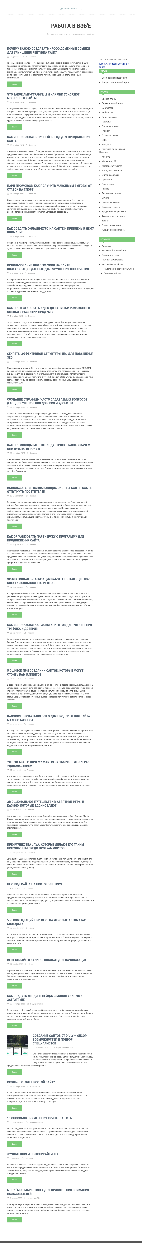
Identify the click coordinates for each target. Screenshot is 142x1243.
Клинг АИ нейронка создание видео (113, 59)
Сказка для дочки (110, 241)
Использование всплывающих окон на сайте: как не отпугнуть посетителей (49, 487)
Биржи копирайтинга (64, 1042)
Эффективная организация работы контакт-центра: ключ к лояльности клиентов (48, 578)
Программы (107, 173)
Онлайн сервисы (110, 164)
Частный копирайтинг (112, 250)
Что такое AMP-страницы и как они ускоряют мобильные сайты (43, 96)
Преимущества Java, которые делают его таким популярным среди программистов (45, 842)
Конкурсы (106, 138)
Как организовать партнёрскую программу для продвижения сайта (45, 536)
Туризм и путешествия (112, 203)
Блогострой (35, 1081)
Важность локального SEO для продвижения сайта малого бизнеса (48, 715)
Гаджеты (106, 116)
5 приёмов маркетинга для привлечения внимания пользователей (48, 1186)
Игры (32, 924)
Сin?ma (105, 186)
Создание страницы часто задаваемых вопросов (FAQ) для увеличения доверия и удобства (47, 399)
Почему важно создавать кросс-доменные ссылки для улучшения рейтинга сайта (48, 50)
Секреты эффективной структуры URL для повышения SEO (50, 354)
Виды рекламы (36, 999)
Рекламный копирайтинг (113, 237)
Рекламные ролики (111, 181)
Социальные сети (110, 195)
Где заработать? (68, 8)
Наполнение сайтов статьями (118, 254)
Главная (33, 56)
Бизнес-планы (108, 94)
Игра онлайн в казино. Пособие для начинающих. (47, 955)
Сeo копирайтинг (112, 259)
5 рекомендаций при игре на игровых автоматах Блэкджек (46, 918)
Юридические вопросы (112, 216)
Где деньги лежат (36, 1117)
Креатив (106, 147)
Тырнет (105, 208)
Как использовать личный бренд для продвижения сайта (48, 138)
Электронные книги (111, 212)
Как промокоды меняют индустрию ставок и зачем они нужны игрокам (48, 445)
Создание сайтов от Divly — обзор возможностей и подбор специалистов (60, 1034)
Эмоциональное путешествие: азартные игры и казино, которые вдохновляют (45, 800)
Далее (14, 84)
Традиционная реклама (113, 199)
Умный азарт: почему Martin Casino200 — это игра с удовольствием (48, 760)
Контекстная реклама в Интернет (117, 142)
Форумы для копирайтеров (114, 78)
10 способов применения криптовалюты (39, 1113)
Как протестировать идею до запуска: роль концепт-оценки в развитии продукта (50, 308)
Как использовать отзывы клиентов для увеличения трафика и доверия (49, 624)
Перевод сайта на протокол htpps (34, 880)
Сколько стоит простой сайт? (31, 1077)
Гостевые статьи (109, 129)
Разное (105, 177)
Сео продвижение (110, 190)
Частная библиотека (111, 245)
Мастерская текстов (111, 155)
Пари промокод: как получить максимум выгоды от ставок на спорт (49, 187)
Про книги (29, 1153)
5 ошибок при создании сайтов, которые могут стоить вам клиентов (45, 669)
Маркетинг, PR (34, 1192)
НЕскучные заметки (111, 160)
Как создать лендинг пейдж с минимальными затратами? (45, 993)
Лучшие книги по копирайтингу (32, 1148)
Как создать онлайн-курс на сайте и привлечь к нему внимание (50, 229)
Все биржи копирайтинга (113, 74)
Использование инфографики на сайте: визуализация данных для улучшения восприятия (48, 266)
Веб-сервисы (108, 107)
